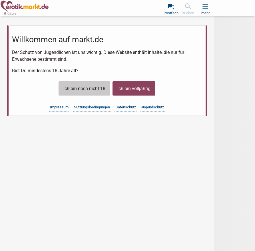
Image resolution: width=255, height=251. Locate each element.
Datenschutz (125, 107)
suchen (188, 13)
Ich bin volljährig (133, 88)
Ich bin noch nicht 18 (84, 88)
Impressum (59, 107)
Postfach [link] (171, 13)
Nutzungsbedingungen (92, 107)
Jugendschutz (152, 107)
